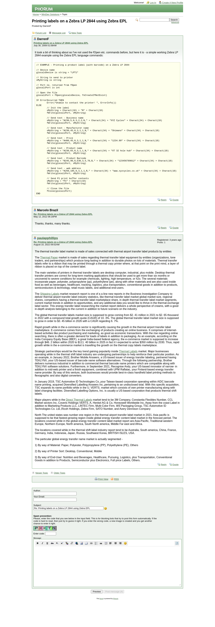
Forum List (40, 33)
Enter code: (39, 560)
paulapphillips (47, 264)
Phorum (115, 625)
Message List (59, 33)
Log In (153, 2)
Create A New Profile (172, 2)
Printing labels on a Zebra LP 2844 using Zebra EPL (61, 43)
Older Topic (59, 499)
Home (36, 14)
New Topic (76, 33)
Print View (103, 505)
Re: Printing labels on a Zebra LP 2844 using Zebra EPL (63, 240)
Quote (175, 226)
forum (101, 625)
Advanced (175, 22)
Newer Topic (41, 499)
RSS (116, 505)
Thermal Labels (128, 377)
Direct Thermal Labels (79, 426)
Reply (163, 226)
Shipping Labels (49, 320)
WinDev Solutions (50, 14)
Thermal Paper (49, 283)
